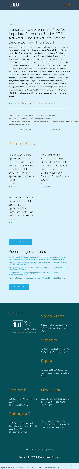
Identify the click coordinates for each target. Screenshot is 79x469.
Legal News (27, 103)
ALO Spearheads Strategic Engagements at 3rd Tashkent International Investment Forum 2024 (36, 274)
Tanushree (15, 103)
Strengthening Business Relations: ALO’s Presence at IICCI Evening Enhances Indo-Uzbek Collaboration (39, 268)
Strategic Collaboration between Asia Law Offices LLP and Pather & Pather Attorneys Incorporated (38, 263)
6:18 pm (12, 183)
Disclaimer (31, 449)
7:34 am (12, 24)
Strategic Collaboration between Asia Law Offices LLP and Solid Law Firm (37, 278)
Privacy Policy (46, 449)
